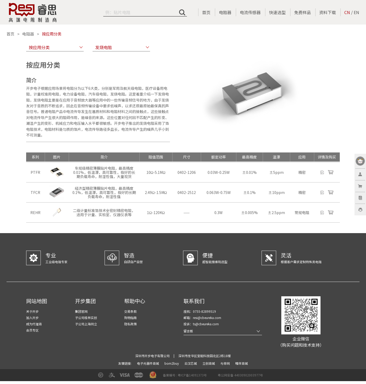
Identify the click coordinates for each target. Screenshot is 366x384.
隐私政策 (130, 324)
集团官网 (81, 311)
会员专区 (32, 330)
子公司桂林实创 (86, 317)
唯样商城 (241, 363)
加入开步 (32, 317)
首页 (206, 12)
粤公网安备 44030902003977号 (240, 375)
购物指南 (130, 317)
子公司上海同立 (86, 324)
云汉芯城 (191, 363)
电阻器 (225, 12)
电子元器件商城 (148, 363)
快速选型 (277, 12)
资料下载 (327, 12)
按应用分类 (51, 34)
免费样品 (302, 12)
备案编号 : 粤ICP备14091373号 (185, 375)
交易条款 (130, 311)
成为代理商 (34, 324)
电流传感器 (250, 12)
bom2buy (172, 363)
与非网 (225, 363)
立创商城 (209, 363)
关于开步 (32, 311)
